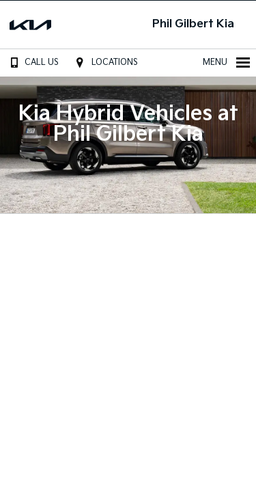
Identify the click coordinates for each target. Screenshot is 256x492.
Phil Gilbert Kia (193, 24)
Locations (105, 62)
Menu (227, 62)
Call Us (32, 62)
